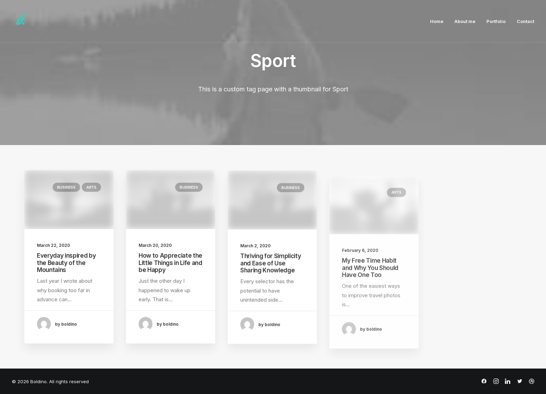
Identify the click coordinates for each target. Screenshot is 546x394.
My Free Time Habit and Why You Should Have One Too (370, 290)
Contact (525, 21)
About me (464, 21)
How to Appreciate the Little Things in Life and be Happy (170, 263)
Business (66, 187)
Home (436, 21)
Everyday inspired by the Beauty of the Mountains (66, 262)
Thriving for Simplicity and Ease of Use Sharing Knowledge (270, 270)
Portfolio (496, 21)
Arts (91, 187)
